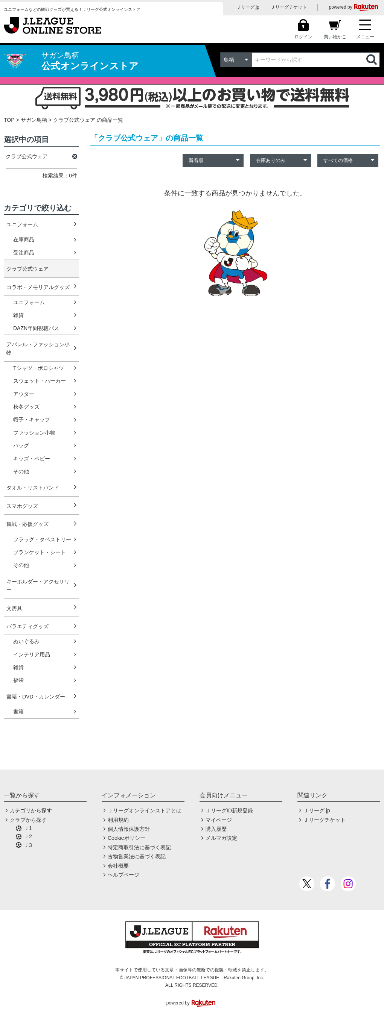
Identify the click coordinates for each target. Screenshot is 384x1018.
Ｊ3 (28, 845)
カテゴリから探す (31, 810)
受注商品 (23, 253)
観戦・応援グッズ (27, 524)
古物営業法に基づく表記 (137, 856)
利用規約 (118, 820)
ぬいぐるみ (26, 641)
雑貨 (18, 315)
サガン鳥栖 (34, 120)
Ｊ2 (28, 836)
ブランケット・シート (39, 552)
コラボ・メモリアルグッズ (38, 287)
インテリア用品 (31, 654)
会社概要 (118, 866)
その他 (21, 471)
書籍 (18, 712)
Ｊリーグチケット (289, 7)
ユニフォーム (22, 224)
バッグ (21, 445)
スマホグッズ (22, 506)
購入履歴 (216, 829)
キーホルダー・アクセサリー (38, 586)
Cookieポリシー (126, 838)
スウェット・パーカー (39, 381)
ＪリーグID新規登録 (229, 810)
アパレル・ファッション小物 (38, 348)
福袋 (18, 680)
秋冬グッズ (26, 407)
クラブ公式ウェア (27, 269)
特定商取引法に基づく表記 (139, 847)
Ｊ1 (28, 828)
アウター (23, 394)
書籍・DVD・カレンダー (35, 697)
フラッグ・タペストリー (42, 539)
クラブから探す (28, 820)
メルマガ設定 (221, 838)
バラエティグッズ (27, 626)
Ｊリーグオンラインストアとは (144, 810)
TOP (9, 120)
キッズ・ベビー (31, 459)
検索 (372, 60)
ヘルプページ (123, 875)
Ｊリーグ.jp (247, 7)
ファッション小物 (34, 433)
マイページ (219, 820)
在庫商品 (23, 239)
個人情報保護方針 (129, 829)
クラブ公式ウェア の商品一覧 (88, 120)
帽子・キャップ (31, 420)
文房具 (14, 608)
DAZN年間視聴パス (36, 328)
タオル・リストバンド (32, 488)
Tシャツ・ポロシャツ (38, 368)
